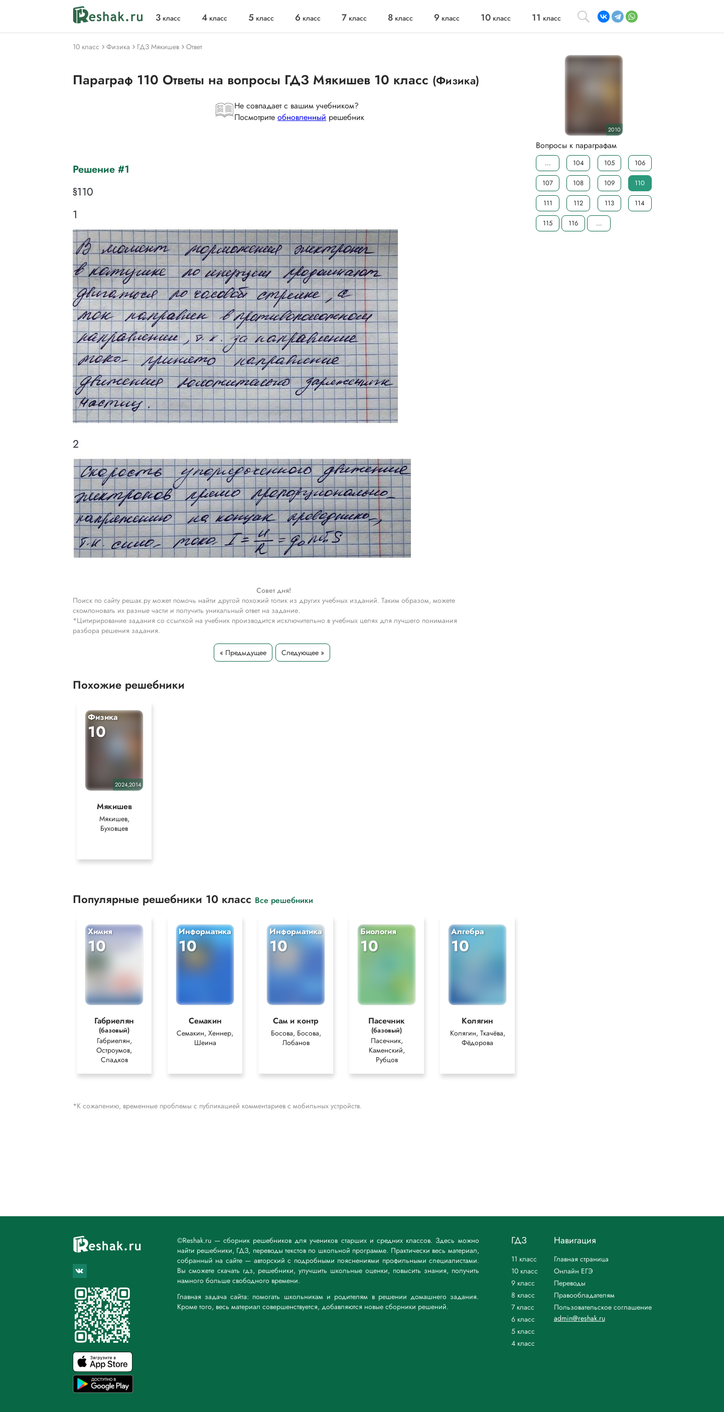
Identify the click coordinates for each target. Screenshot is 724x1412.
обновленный (301, 117)
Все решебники (284, 899)
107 (547, 183)
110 (640, 183)
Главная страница (581, 1259)
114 (640, 203)
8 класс (523, 1295)
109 (609, 183)
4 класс (523, 1343)
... (547, 163)
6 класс (523, 1319)
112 (578, 203)
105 (609, 163)
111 (547, 203)
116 (573, 223)
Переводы (570, 1283)
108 (578, 183)
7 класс (522, 1307)
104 (578, 163)
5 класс (523, 1331)
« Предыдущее (243, 653)
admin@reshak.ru (579, 1318)
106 (639, 163)
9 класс (523, 1283)
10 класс (524, 1271)
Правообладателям (584, 1295)
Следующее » (302, 653)
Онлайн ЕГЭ (573, 1271)
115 (547, 223)
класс (168, 18)
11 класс (524, 1259)
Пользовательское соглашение (603, 1307)
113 (609, 203)
